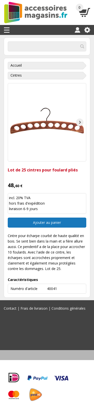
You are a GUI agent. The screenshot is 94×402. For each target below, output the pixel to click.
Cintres (16, 75)
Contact (10, 308)
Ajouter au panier (47, 222)
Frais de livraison (34, 308)
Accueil (16, 65)
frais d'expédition (31, 203)
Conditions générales (69, 308)
